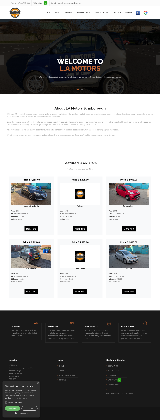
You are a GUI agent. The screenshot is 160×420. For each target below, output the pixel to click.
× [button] (38, 383)
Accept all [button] (12, 408)
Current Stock (84, 12)
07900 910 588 (24, 3)
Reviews (128, 12)
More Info (31, 229)
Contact (69, 12)
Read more (23, 398)
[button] (21, 413)
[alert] (21, 399)
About (58, 12)
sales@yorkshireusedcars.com (70, 3)
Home (49, 12)
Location (116, 12)
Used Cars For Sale (67, 375)
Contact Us (113, 366)
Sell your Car (101, 12)
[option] (80, 56)
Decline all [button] (29, 408)
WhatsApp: (114, 380)
